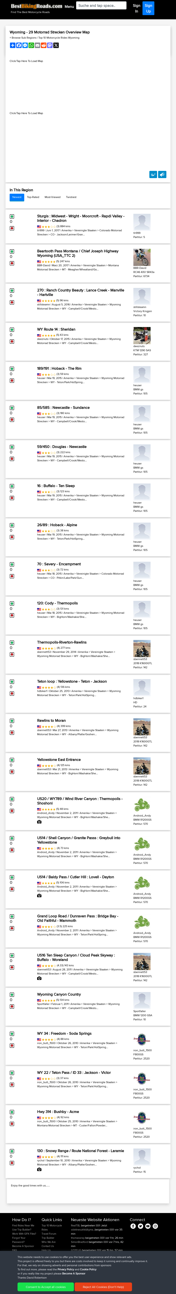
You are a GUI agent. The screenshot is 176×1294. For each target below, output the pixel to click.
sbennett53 (44, 652)
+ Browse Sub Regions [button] (23, 38)
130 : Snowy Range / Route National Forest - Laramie (80, 1150)
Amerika (67, 230)
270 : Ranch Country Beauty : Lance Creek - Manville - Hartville (80, 292)
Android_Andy (46, 813)
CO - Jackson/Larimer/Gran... (68, 234)
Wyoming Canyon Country (59, 994)
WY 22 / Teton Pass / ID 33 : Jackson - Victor (74, 1072)
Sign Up (148, 8)
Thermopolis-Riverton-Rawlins (61, 642)
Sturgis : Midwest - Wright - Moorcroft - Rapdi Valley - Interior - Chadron (80, 218)
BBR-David (43, 265)
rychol (41, 1160)
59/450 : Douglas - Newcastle (61, 446)
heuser (41, 378)
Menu (69, 6)
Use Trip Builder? (21, 1248)
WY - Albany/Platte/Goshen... (79, 734)
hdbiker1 (42, 691)
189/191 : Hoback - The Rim (59, 368)
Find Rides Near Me (23, 1243)
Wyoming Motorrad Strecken (54, 656)
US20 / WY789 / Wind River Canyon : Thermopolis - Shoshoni (80, 801)
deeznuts (42, 339)
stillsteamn (43, 304)
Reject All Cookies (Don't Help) (103, 1287)
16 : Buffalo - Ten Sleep (56, 485)
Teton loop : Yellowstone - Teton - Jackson (72, 681)
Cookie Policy (88, 1269)
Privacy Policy (66, 1269)
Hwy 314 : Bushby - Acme (58, 1111)
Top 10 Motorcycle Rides (52, 1246)
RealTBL (76, 1243)
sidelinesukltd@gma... (83, 1248)
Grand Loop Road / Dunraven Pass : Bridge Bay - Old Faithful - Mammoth (77, 918)
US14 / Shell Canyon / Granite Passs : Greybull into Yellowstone (78, 840)
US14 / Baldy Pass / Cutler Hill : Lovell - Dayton (75, 877)
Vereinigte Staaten (85, 230)
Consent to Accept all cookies (46, 1287)
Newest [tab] (16, 197)
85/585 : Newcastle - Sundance (63, 407)
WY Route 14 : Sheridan (56, 329)
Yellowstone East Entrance (59, 759)
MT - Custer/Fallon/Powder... (90, 1125)
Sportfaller (43, 1004)
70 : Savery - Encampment (59, 564)
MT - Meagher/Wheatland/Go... (80, 269)
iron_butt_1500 (46, 1043)
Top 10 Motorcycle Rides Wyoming (58, 38)
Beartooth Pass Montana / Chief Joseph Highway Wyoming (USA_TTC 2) (77, 253)
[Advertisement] (88, 87)
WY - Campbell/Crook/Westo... (80, 309)
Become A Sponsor (73, 1273)
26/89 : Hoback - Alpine (57, 525)
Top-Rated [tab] (33, 197)
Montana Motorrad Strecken (53, 1125)
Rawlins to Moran (51, 720)
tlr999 (40, 230)
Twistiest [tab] (71, 197)
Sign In (136, 8)
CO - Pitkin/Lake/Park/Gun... (67, 578)
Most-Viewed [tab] (52, 197)
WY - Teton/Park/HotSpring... (68, 382)
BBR (98, 1243)
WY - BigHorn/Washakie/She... (68, 617)
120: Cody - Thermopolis (57, 603)
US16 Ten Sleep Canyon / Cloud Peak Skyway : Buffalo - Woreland (76, 957)
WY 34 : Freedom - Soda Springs (64, 1033)
